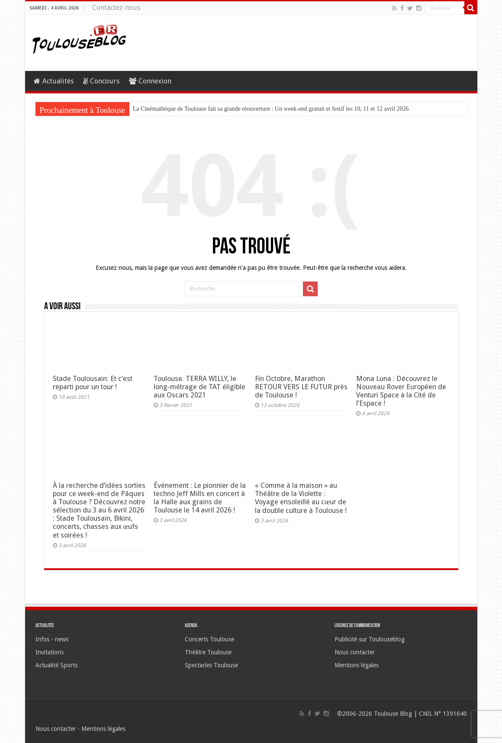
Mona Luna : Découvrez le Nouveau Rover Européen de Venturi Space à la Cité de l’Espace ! (401, 391)
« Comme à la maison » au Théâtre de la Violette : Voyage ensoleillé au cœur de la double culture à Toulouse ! (301, 498)
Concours (101, 81)
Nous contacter (355, 652)
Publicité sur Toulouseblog (370, 639)
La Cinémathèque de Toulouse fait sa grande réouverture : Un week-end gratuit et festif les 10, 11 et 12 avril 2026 (271, 109)
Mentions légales (357, 665)
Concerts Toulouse (209, 639)
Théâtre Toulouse (208, 652)
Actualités (54, 81)
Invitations (49, 652)
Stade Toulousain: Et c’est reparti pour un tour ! (92, 383)
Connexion (150, 81)
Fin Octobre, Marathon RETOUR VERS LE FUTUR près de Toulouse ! (301, 387)
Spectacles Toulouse (211, 665)
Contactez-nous (116, 7)
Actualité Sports (56, 665)
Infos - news (51, 639)
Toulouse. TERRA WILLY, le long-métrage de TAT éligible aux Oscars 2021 (199, 387)
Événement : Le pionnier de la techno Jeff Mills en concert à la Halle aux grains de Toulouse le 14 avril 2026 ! (200, 497)
